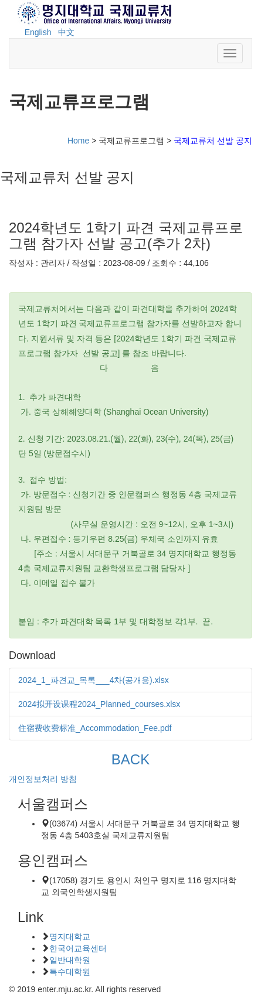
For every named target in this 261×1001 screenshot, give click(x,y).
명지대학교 (69, 936)
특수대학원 (69, 971)
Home (78, 140)
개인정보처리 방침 (43, 779)
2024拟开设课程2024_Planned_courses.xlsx (99, 704)
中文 (66, 32)
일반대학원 (69, 960)
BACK (130, 759)
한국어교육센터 (78, 948)
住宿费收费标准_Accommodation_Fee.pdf (94, 728)
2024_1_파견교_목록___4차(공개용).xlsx (93, 680)
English (38, 32)
